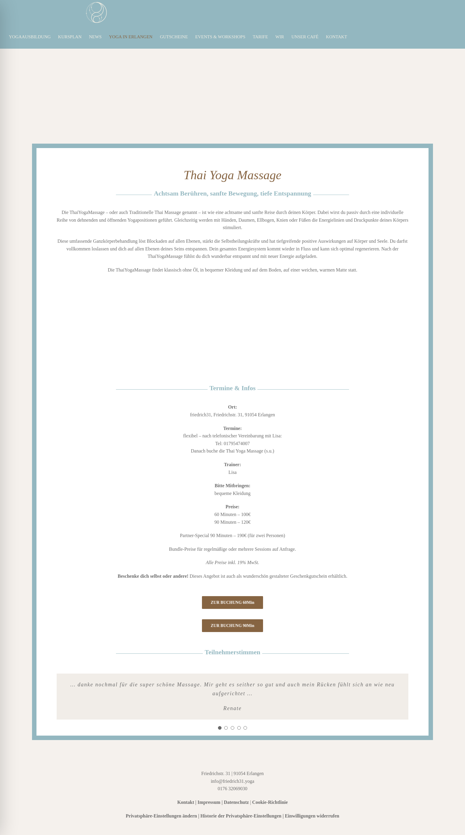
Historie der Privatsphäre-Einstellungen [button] (240, 815)
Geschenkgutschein (308, 576)
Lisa (232, 472)
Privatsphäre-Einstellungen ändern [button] (161, 815)
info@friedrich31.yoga (232, 781)
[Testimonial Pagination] (220, 728)
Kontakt (185, 802)
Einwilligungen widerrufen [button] (312, 815)
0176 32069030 (232, 788)
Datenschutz (236, 802)
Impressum (209, 802)
